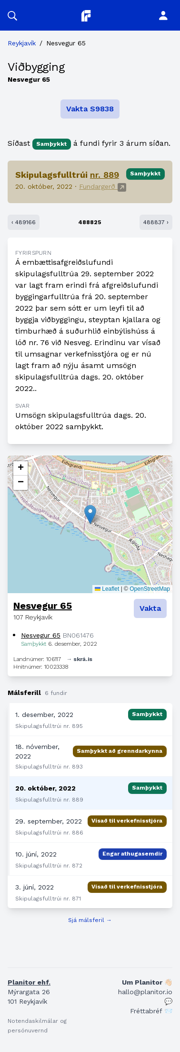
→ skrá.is (79, 659)
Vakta (150, 608)
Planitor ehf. (29, 982)
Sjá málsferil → (90, 920)
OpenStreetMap (150, 589)
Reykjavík (22, 43)
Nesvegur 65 (42, 605)
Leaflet (107, 589)
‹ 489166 (23, 222)
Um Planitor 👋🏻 (147, 982)
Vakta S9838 (90, 108)
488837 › (156, 222)
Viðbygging (36, 67)
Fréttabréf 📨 (151, 1011)
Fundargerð (102, 186)
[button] (12, 15)
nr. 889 (104, 175)
